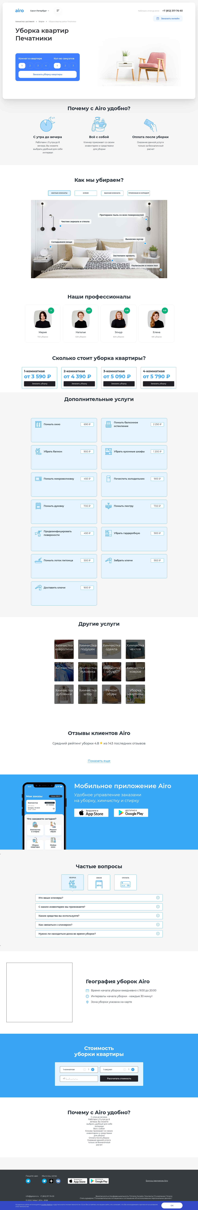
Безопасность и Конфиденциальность (112, 1196)
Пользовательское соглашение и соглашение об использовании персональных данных (133, 1198)
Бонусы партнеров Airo (157, 1181)
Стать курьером (86, 1198)
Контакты (149, 1196)
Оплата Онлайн (137, 1196)
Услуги (169, 1196)
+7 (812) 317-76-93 (172, 10)
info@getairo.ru (32, 1196)
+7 (64, 1078)
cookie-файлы (46, 1205)
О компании (159, 1196)
